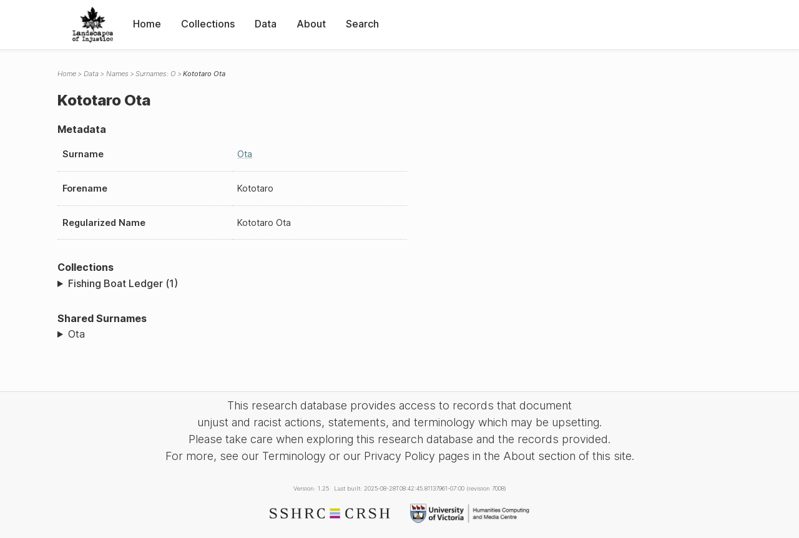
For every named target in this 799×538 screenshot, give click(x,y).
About (311, 23)
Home (147, 23)
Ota (244, 154)
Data (266, 23)
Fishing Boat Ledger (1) (123, 283)
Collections (208, 23)
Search (362, 23)
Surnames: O (155, 73)
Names (117, 73)
